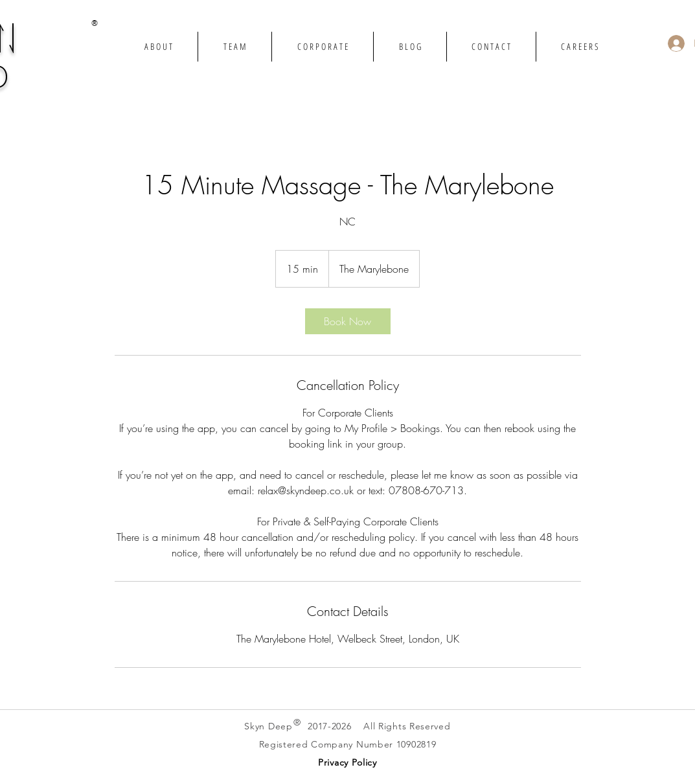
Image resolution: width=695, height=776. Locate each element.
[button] (347, 762)
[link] (348, 321)
